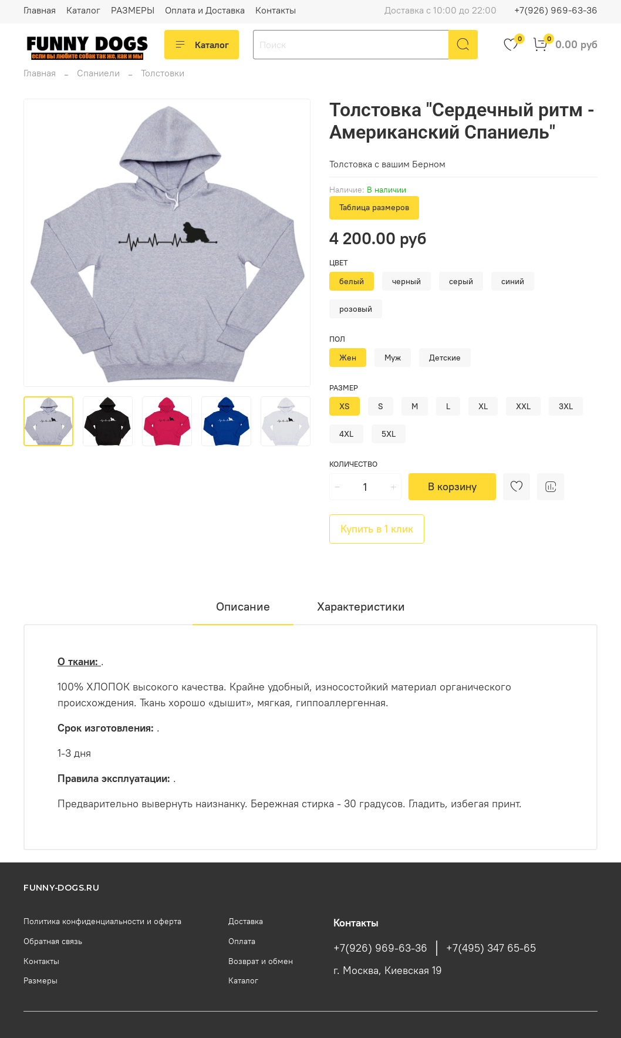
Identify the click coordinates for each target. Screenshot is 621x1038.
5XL (389, 434)
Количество (353, 464)
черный (406, 281)
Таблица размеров (374, 207)
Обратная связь (52, 941)
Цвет (338, 262)
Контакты (275, 10)
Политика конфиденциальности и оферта (102, 921)
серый (461, 281)
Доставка (245, 921)
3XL (566, 406)
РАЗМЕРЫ (132, 10)
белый (351, 281)
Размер (343, 387)
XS (344, 406)
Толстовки (162, 73)
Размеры (40, 980)
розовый (355, 309)
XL (483, 406)
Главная (39, 10)
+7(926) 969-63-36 (556, 10)
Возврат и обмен (260, 961)
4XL (346, 434)
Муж (392, 357)
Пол (337, 339)
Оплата (241, 941)
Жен (347, 357)
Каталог (83, 10)
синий (512, 281)
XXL (523, 406)
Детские (445, 357)
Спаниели (98, 73)
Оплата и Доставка (205, 10)
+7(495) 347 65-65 (491, 948)
